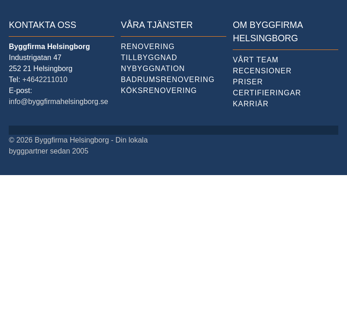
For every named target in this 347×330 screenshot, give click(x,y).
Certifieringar (267, 93)
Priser (248, 82)
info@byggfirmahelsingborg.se (58, 101)
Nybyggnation (153, 68)
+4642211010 (44, 79)
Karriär (251, 104)
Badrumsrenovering (168, 79)
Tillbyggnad (149, 57)
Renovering (148, 46)
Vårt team (256, 60)
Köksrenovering (159, 90)
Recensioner (262, 71)
